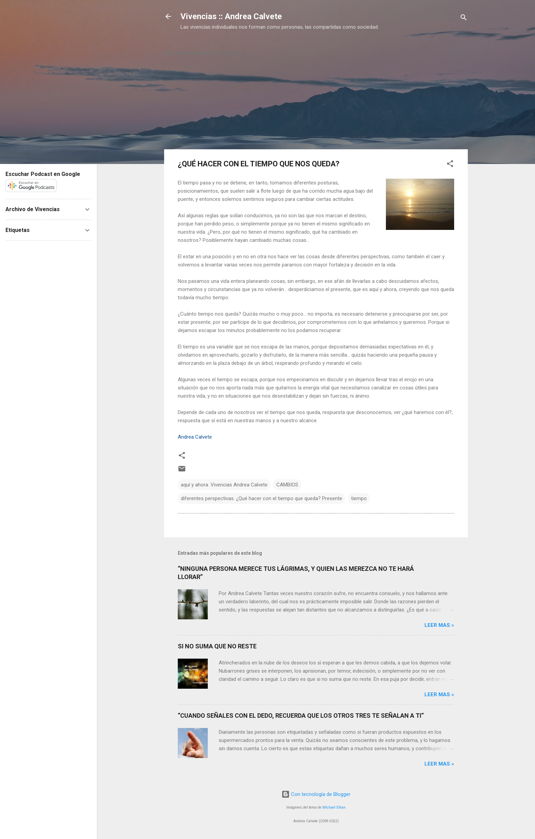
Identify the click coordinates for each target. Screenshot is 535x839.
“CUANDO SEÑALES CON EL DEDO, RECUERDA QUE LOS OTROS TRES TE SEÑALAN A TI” (301, 715)
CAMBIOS (287, 485)
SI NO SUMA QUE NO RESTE (217, 646)
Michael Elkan (334, 807)
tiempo (359, 498)
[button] (450, 165)
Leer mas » (439, 625)
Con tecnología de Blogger (315, 794)
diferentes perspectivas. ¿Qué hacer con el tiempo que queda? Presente (261, 498)
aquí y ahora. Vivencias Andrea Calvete (224, 485)
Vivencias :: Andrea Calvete (231, 16)
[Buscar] (464, 18)
